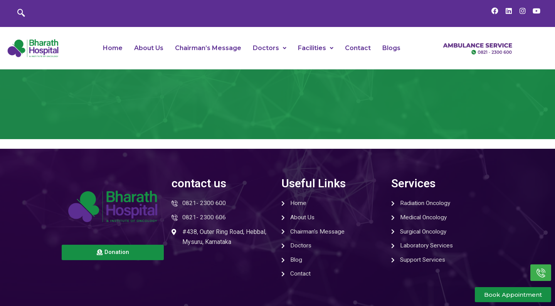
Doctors (269, 48)
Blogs (391, 48)
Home (113, 48)
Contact (358, 48)
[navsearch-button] (21, 13)
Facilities (315, 48)
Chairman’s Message (208, 48)
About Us (148, 48)
